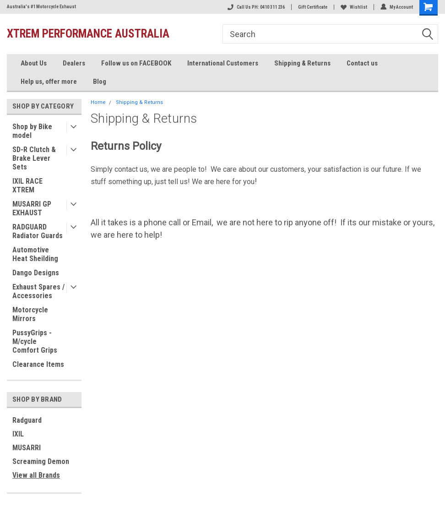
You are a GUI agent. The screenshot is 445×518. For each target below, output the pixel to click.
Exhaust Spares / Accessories (38, 291)
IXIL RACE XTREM (27, 185)
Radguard (27, 420)
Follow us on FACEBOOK (136, 63)
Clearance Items (38, 364)
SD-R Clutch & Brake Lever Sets (34, 158)
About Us (34, 63)
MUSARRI (26, 447)
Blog (99, 81)
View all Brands (36, 475)
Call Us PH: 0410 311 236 (256, 7)
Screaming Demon (40, 461)
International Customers (222, 63)
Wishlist (354, 7)
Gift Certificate (312, 7)
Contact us (362, 63)
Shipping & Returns (302, 63)
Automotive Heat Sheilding (35, 254)
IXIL (18, 434)
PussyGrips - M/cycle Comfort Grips (34, 341)
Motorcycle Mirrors (30, 314)
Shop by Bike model (32, 131)
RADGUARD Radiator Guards (37, 231)
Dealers (74, 63)
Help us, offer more (49, 81)
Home (98, 102)
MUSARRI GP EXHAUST (31, 208)
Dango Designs (35, 272)
